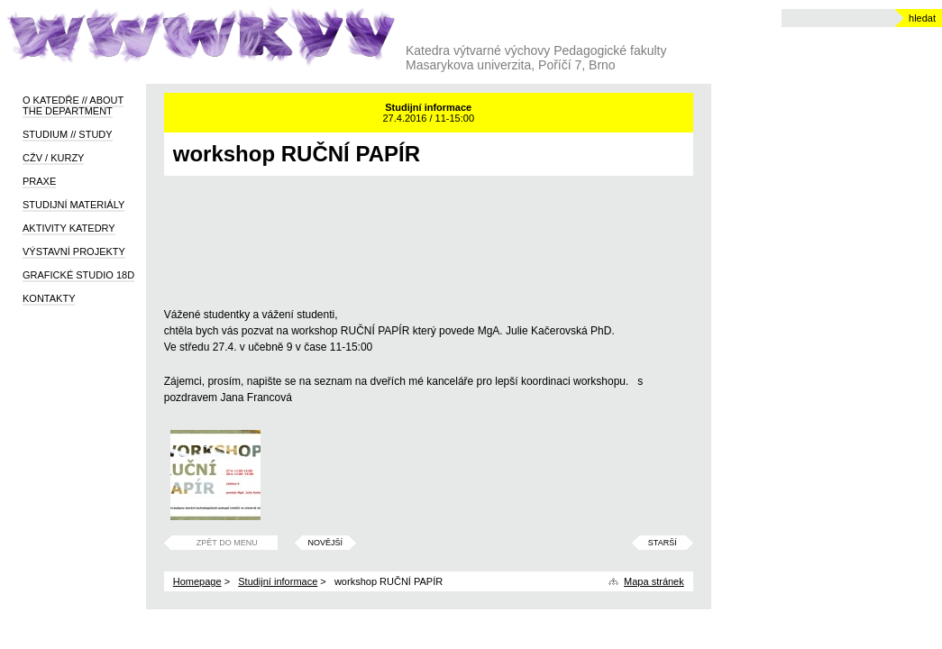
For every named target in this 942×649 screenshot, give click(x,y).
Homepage (197, 581)
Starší (662, 542)
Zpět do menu (227, 542)
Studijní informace (277, 581)
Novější (325, 542)
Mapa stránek (654, 581)
